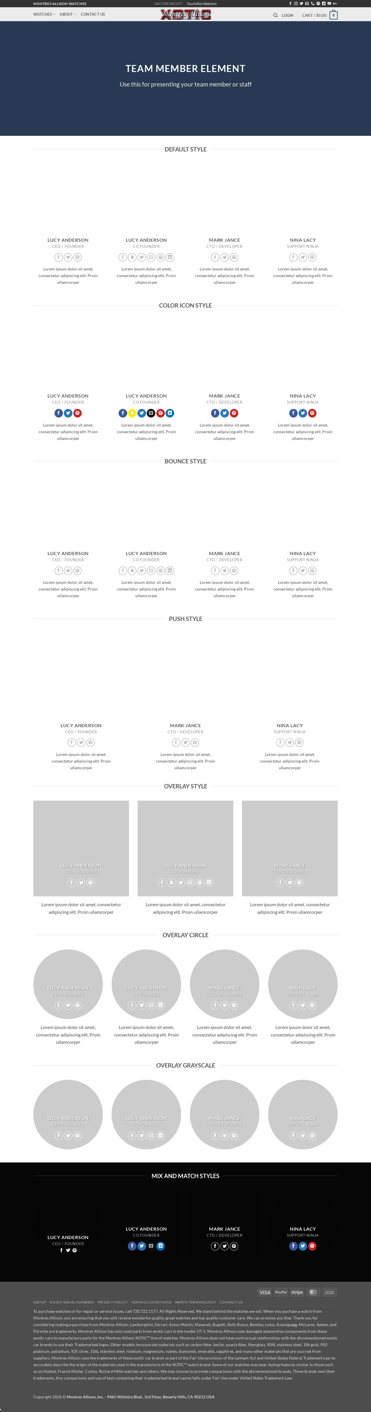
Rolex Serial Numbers (72, 1302)
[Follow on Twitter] (301, 4)
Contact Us (93, 14)
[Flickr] (335, 4)
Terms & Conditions (151, 1302)
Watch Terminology (195, 1302)
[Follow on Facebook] (290, 4)
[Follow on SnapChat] (132, 257)
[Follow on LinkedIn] (323, 4)
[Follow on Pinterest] (318, 4)
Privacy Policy (113, 1302)
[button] (287, 15)
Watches (44, 14)
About (68, 14)
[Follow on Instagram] (296, 4)
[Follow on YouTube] (329, 4)
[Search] (275, 15)
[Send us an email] (307, 4)
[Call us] (312, 4)
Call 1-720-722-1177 (168, 3)
